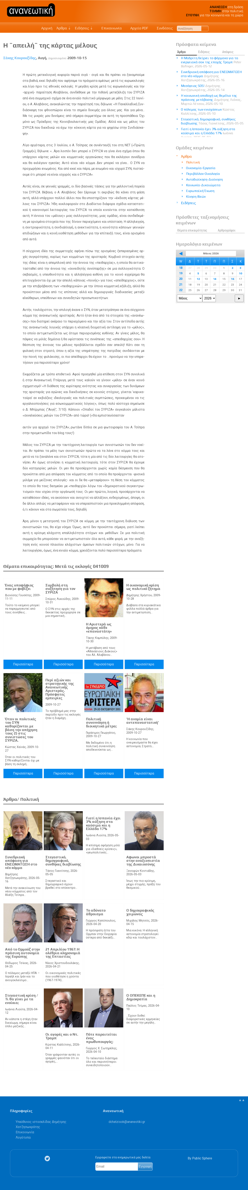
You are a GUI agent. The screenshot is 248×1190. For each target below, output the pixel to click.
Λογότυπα (23, 1137)
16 (232, 278)
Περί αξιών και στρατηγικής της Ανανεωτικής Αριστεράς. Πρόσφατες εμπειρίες (59, 689)
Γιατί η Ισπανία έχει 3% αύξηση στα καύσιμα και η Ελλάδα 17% (103, 823)
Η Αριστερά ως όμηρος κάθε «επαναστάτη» (99, 627)
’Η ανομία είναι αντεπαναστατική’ (142, 721)
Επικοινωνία (109, 28)
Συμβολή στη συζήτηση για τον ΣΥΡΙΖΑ (60, 588)
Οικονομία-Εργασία (200, 168)
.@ (127, 1122)
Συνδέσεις (162, 28)
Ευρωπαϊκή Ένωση (200, 191)
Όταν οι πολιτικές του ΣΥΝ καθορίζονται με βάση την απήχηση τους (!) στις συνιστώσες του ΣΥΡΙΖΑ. (21, 730)
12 (198, 278)
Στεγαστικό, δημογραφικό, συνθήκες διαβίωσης (63, 860)
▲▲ (241, 1100)
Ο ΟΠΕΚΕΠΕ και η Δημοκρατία (140, 997)
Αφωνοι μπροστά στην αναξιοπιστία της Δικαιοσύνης (143, 860)
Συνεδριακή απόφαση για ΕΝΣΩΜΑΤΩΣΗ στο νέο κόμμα (21, 862)
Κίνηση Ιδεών (196, 196)
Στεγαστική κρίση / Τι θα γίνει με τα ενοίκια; (21, 999)
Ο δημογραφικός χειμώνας (140, 912)
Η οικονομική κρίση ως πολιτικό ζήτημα (143, 587)
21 (180, 284)
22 (180, 290)
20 (180, 279)
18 (180, 268)
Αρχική (46, 28)
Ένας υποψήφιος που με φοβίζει (19, 587)
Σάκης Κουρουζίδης (19, 58)
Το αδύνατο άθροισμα (96, 912)
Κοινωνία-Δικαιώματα (203, 185)
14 (214, 278)
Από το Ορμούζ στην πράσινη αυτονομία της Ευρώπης (22, 952)
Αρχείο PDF (137, 28)
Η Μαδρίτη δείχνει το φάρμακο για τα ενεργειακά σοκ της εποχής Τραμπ (211, 62)
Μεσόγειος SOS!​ (203, 88)
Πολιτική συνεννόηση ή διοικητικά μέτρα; (101, 722)
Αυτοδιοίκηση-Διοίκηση (204, 179)
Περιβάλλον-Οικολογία (203, 174)
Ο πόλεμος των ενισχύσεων (208, 111)
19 (180, 273)
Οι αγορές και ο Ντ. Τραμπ (61, 1036)
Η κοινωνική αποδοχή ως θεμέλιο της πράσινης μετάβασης (211, 100)
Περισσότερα (23, 664)
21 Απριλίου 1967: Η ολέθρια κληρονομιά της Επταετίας (62, 952)
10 (240, 273)
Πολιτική (193, 162)
